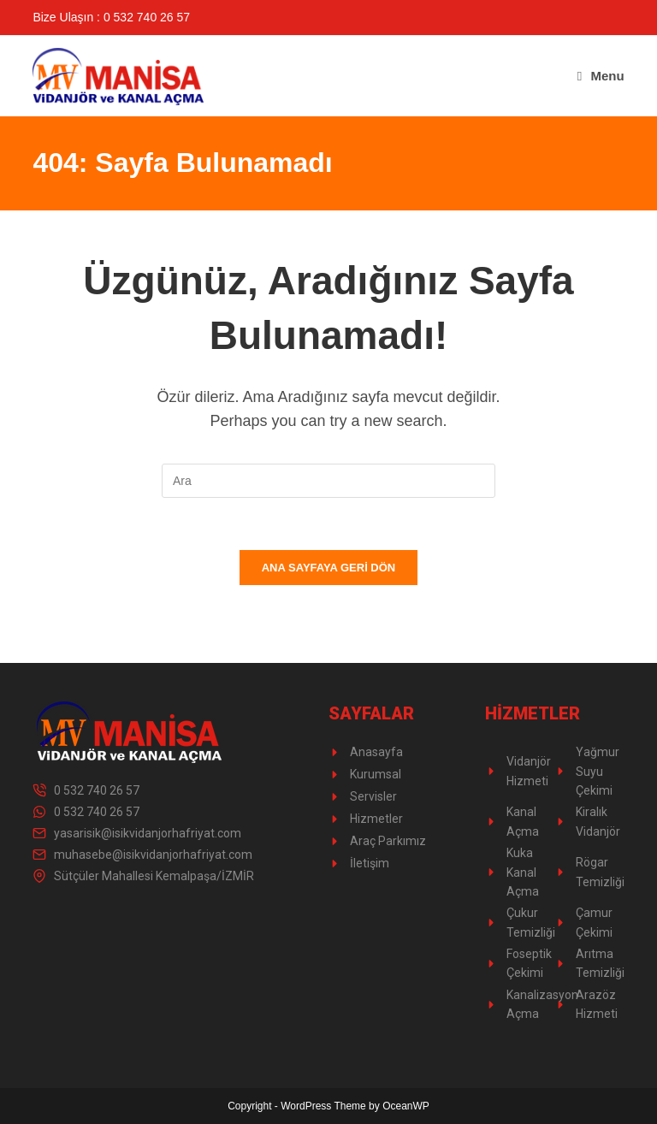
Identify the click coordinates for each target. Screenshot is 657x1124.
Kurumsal (375, 774)
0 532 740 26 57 (96, 790)
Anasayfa (376, 752)
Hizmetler (376, 818)
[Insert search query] (328, 481)
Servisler (373, 796)
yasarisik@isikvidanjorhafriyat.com (147, 833)
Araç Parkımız (388, 841)
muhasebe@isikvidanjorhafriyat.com (153, 854)
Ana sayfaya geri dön (329, 567)
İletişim (369, 863)
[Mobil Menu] (600, 75)
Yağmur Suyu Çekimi (597, 771)
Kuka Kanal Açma (522, 872)
